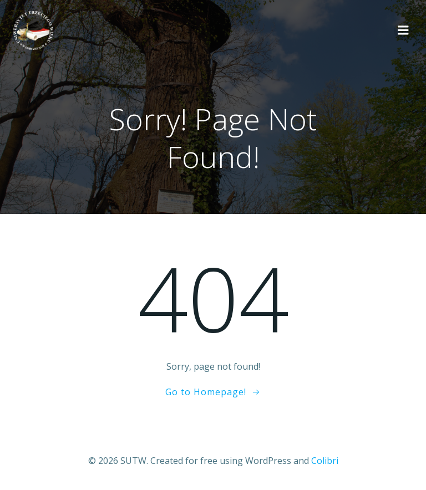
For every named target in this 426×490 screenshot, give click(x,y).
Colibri (324, 461)
